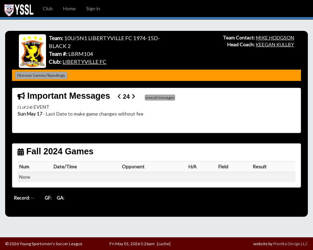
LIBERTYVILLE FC (84, 61)
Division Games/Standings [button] (41, 75)
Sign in (93, 8)
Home (69, 8)
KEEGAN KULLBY (275, 44)
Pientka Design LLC (290, 243)
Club (48, 8)
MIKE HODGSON (275, 37)
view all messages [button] (160, 97)
